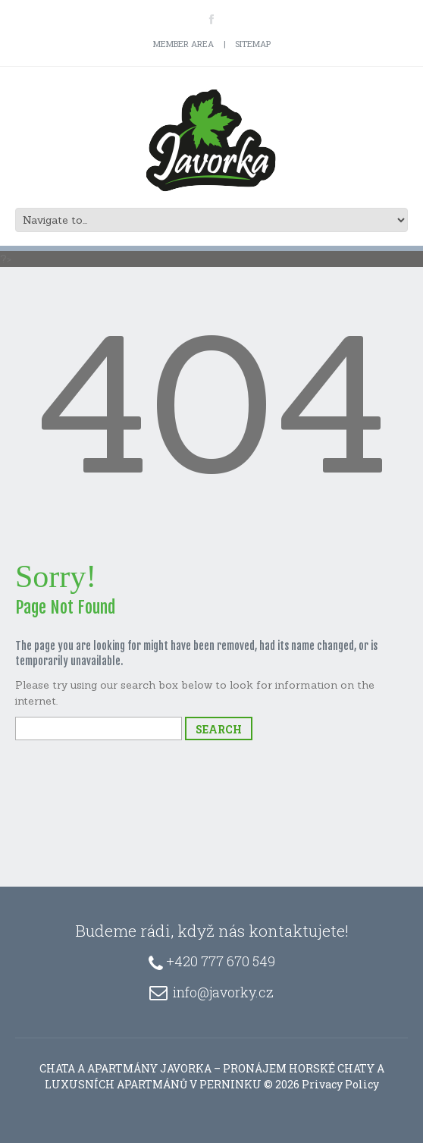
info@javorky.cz (223, 992)
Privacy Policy (340, 1084)
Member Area (183, 43)
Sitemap (253, 43)
